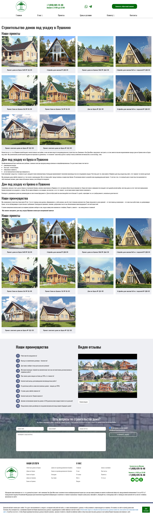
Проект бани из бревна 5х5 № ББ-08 (19, 111)
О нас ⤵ (40, 15)
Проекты (61, 15)
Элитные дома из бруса (33, 474)
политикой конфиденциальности (118, 436)
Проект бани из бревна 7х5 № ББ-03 (57, 111)
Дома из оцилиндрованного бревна (61, 474)
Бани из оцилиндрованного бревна (61, 478)
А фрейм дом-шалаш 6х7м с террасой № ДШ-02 (133, 111)
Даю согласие (146, 509)
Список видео (83, 409)
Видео (78, 488)
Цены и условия (86, 15)
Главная (19, 15)
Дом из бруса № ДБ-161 (95, 111)
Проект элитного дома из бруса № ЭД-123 (19, 152)
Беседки (53, 481)
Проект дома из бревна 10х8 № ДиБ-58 (95, 71)
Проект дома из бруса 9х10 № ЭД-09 (19, 71)
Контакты (133, 15)
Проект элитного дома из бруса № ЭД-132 (57, 152)
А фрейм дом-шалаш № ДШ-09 (57, 71)
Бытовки (53, 485)
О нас (77, 478)
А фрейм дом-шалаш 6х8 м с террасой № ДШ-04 (133, 71)
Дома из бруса (30, 478)
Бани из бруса (30, 481)
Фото (77, 485)
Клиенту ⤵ (110, 15)
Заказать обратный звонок (124, 6)
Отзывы (78, 481)
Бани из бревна (30, 488)
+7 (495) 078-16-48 (137, 475)
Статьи (103, 485)
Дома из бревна (31, 485)
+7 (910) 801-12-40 (56, 6)
